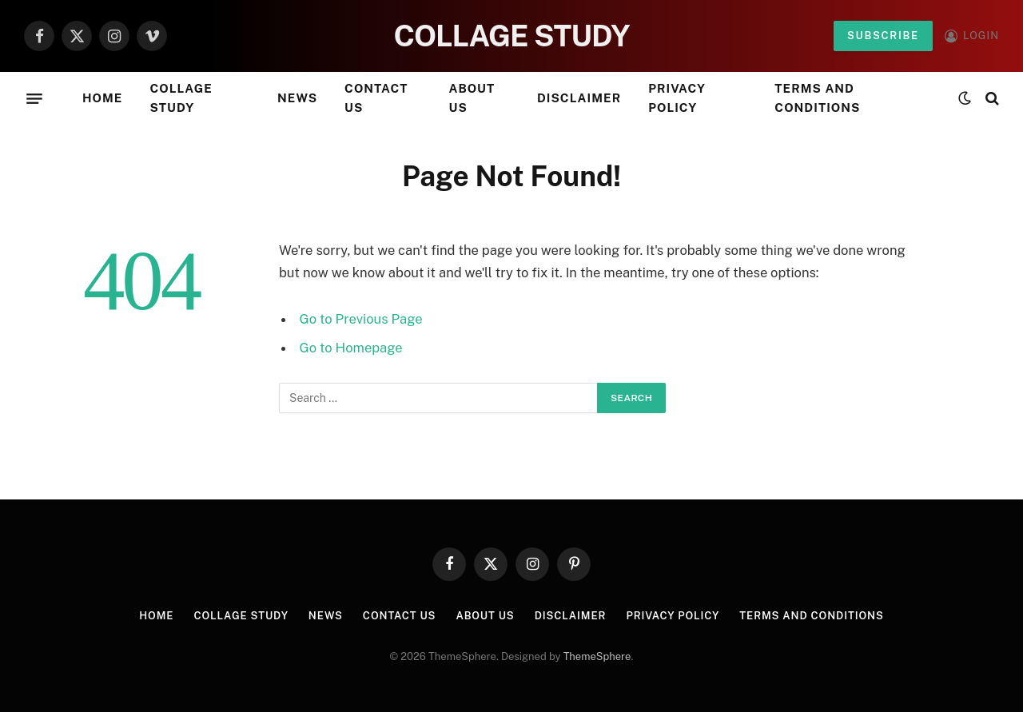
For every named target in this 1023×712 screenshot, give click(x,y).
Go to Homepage (351, 348)
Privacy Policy (677, 98)
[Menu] (34, 98)
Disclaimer (579, 98)
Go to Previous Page (361, 319)
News (297, 98)
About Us (472, 98)
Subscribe (883, 36)
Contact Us (376, 98)
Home (102, 98)
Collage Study (180, 98)
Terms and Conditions (817, 98)
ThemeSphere (597, 656)
